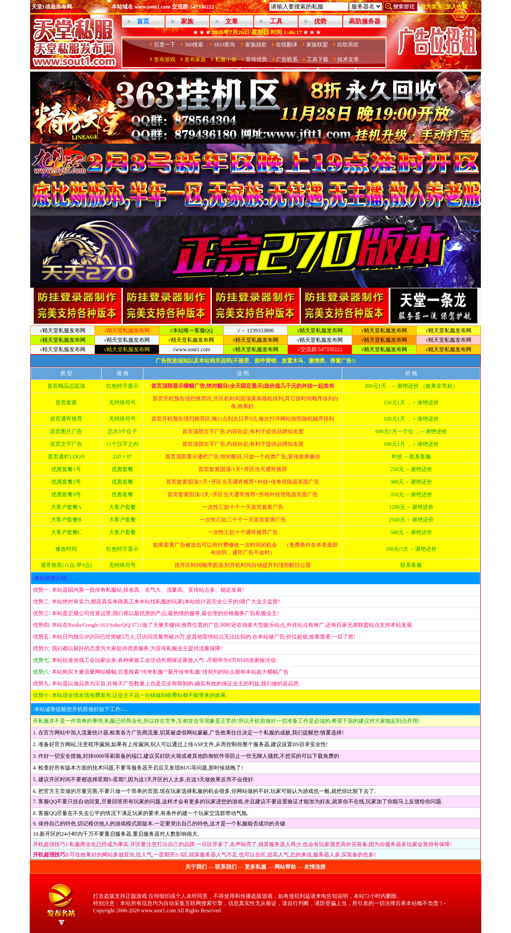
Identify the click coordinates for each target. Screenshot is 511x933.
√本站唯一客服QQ (191, 330)
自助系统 (348, 44)
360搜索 (194, 44)
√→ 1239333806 (255, 330)
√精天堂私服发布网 (63, 330)
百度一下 (164, 44)
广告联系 (287, 59)
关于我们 (196, 867)
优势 (320, 21)
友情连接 (315, 867)
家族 (187, 21)
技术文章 (348, 59)
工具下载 (317, 59)
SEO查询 (225, 44)
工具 (276, 21)
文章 (231, 21)
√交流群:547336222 (319, 349)
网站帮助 (285, 867)
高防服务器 (365, 21)
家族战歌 (256, 44)
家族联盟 (317, 44)
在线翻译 (286, 44)
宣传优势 (256, 59)
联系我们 (226, 867)
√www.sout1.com (191, 349)
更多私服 (255, 867)
